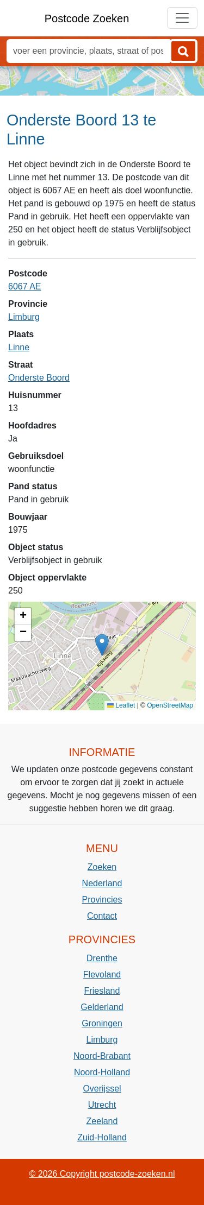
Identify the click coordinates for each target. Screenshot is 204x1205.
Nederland (102, 883)
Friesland (102, 990)
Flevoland (102, 974)
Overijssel (102, 1088)
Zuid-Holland (102, 1137)
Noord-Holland (102, 1072)
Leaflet (121, 705)
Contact (102, 915)
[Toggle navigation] (182, 18)
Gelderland (102, 1007)
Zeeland (102, 1121)
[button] (102, 645)
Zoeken (102, 867)
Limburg (24, 316)
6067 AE (24, 286)
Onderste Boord (39, 377)
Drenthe (102, 958)
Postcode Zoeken (87, 18)
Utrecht (102, 1104)
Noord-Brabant (102, 1056)
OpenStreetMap (170, 705)
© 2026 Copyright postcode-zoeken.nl (102, 1173)
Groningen (102, 1023)
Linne (18, 347)
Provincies (102, 899)
